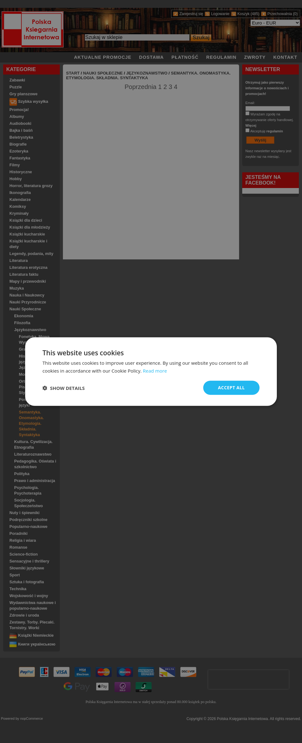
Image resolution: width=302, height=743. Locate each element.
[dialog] (151, 371)
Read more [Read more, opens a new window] (155, 370)
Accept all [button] (231, 388)
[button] (63, 388)
